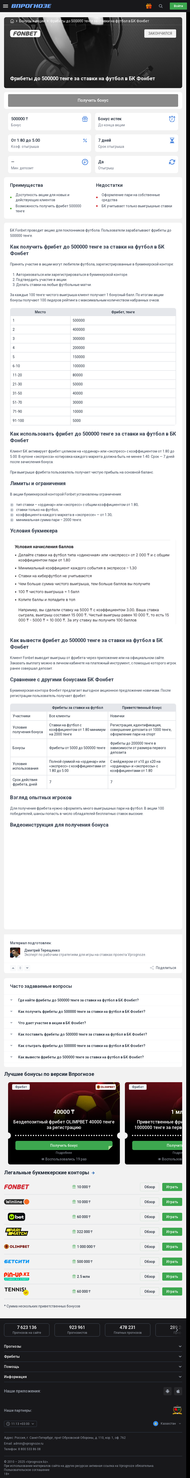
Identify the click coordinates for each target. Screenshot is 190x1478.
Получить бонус (93, 100)
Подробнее (64, 1153)
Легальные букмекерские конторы (49, 1172)
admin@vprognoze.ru (28, 1443)
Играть (172, 1187)
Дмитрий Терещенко (42, 950)
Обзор (149, 1187)
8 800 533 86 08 (29, 1449)
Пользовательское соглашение (26, 1470)
